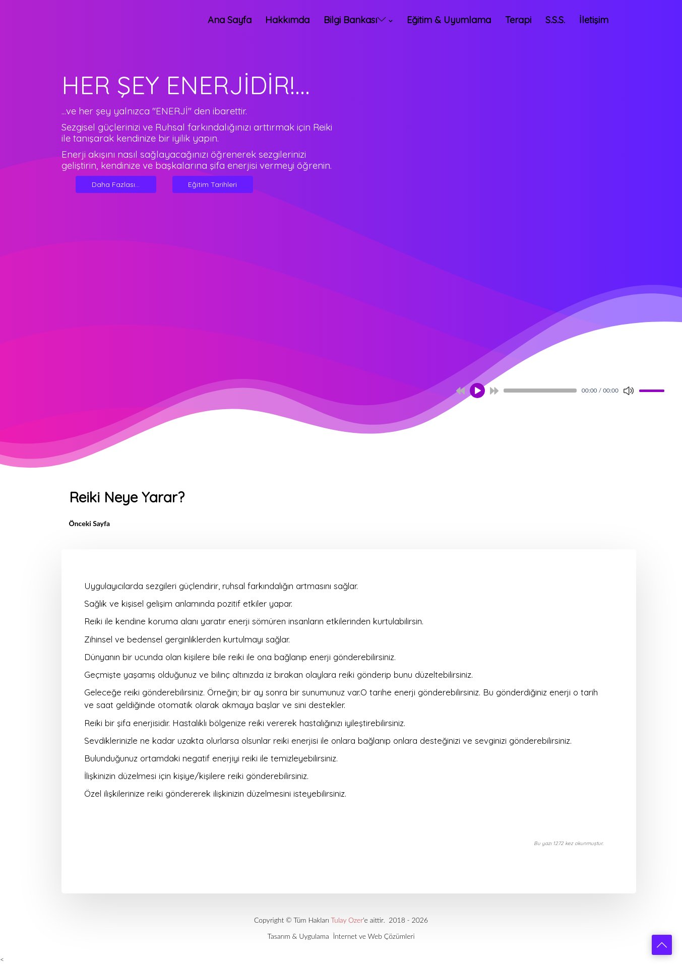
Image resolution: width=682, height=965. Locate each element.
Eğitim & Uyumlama (449, 20)
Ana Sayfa (230, 20)
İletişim (593, 20)
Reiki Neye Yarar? (126, 497)
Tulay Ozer (347, 920)
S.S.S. (555, 20)
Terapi (518, 20)
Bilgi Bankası (355, 20)
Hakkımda (287, 20)
